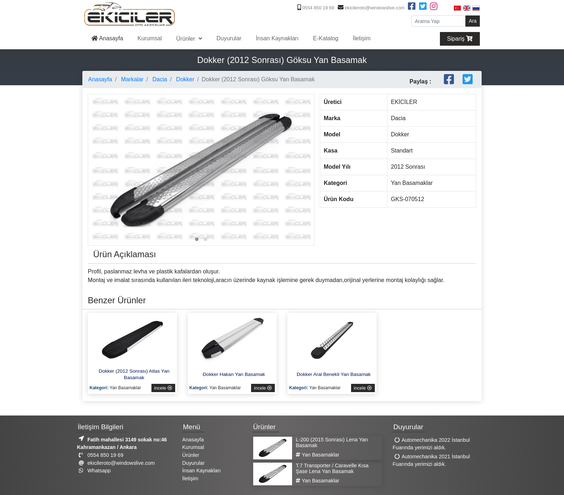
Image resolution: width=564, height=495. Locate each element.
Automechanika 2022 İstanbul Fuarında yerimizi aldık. (431, 444)
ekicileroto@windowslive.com (370, 7)
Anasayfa (107, 38)
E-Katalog (325, 38)
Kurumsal (149, 38)
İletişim (362, 38)
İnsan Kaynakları (277, 38)
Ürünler (186, 39)
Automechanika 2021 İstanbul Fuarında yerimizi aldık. (431, 460)
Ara (473, 21)
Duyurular (229, 38)
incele (163, 388)
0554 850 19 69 (315, 7)
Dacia (159, 79)
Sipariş (460, 39)
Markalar (131, 79)
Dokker (184, 79)
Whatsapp (94, 470)
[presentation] (95, 150)
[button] (196, 239)
